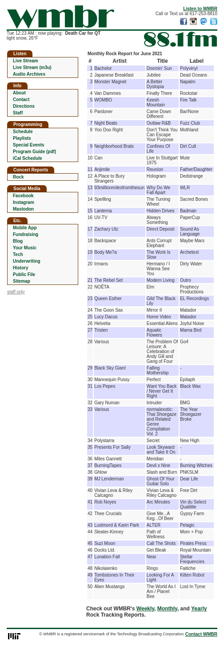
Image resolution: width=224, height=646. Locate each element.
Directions (24, 106)
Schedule (22, 131)
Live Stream (25, 60)
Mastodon (23, 209)
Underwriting (26, 261)
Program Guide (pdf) (34, 151)
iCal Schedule (27, 158)
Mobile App (25, 227)
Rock (18, 177)
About (19, 92)
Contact (21, 99)
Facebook (23, 195)
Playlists (22, 138)
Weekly (145, 608)
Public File (24, 274)
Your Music (24, 247)
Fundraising (25, 234)
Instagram (23, 202)
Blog (18, 241)
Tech (18, 254)
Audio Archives (29, 74)
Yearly (199, 608)
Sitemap (21, 281)
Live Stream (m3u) (32, 67)
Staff (18, 112)
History (20, 267)
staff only (16, 291)
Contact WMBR (201, 634)
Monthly (167, 608)
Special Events (28, 144)
